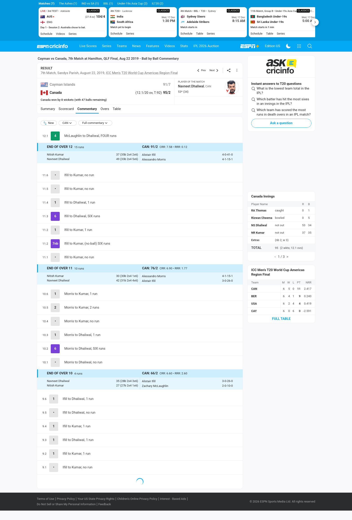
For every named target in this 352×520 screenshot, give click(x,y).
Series (106, 46)
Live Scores (88, 46)
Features (152, 46)
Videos (170, 46)
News (136, 46)
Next (315, 22)
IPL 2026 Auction (206, 46)
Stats (184, 46)
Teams (122, 46)
